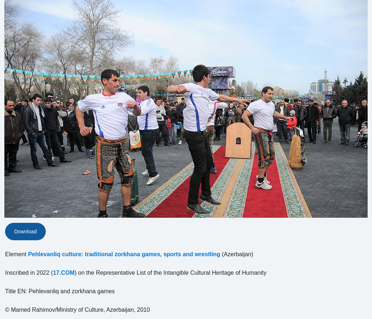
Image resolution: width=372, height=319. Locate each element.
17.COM (64, 273)
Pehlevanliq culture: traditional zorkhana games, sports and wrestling (124, 254)
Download (25, 231)
